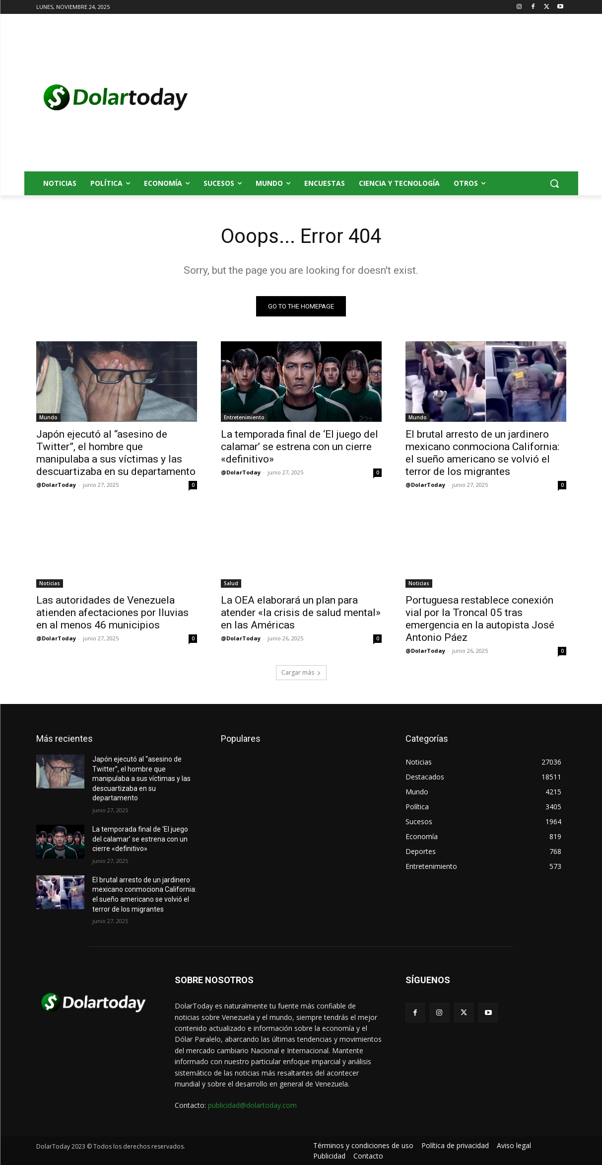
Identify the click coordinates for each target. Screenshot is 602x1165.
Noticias (49, 583)
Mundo (48, 417)
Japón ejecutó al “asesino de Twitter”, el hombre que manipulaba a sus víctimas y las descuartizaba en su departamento (116, 452)
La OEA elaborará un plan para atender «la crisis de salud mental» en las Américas (301, 612)
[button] (554, 183)
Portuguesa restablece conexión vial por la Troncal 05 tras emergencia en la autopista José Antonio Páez (479, 618)
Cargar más (301, 672)
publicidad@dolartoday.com (252, 1105)
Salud (231, 583)
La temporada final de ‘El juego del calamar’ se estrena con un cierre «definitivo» (299, 446)
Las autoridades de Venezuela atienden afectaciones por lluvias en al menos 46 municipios (112, 612)
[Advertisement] (380, 97)
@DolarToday (56, 484)
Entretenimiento (244, 417)
